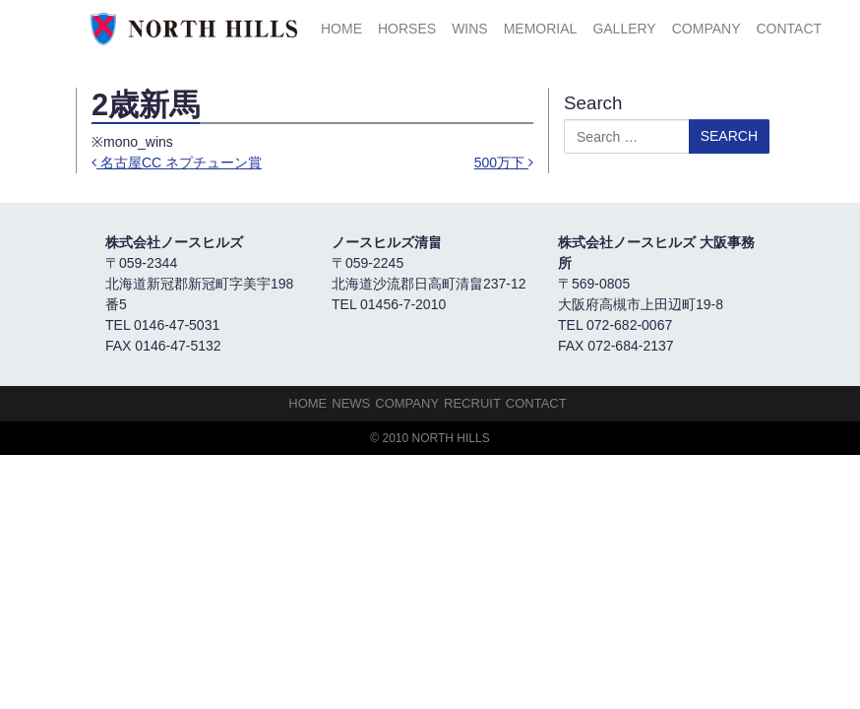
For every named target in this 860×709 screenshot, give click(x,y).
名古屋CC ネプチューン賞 (177, 162)
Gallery (623, 28)
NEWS (351, 403)
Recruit (472, 403)
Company (706, 28)
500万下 (503, 162)
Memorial (541, 28)
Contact (789, 28)
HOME (341, 28)
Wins (470, 28)
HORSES (407, 28)
